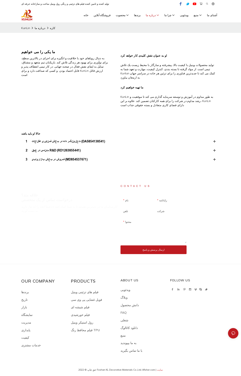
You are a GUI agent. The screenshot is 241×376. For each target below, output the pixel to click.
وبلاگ (124, 297)
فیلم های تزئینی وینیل (84, 292)
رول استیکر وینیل (82, 322)
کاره (52, 28)
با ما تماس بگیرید (131, 350)
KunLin (25, 28)
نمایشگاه (27, 315)
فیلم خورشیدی (80, 315)
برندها (25, 292)
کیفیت (25, 337)
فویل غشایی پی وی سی (86, 299)
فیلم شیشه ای (80, 307)
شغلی (124, 320)
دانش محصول (129, 305)
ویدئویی (125, 290)
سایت (160, 369)
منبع (123, 335)
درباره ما (40, 28)
